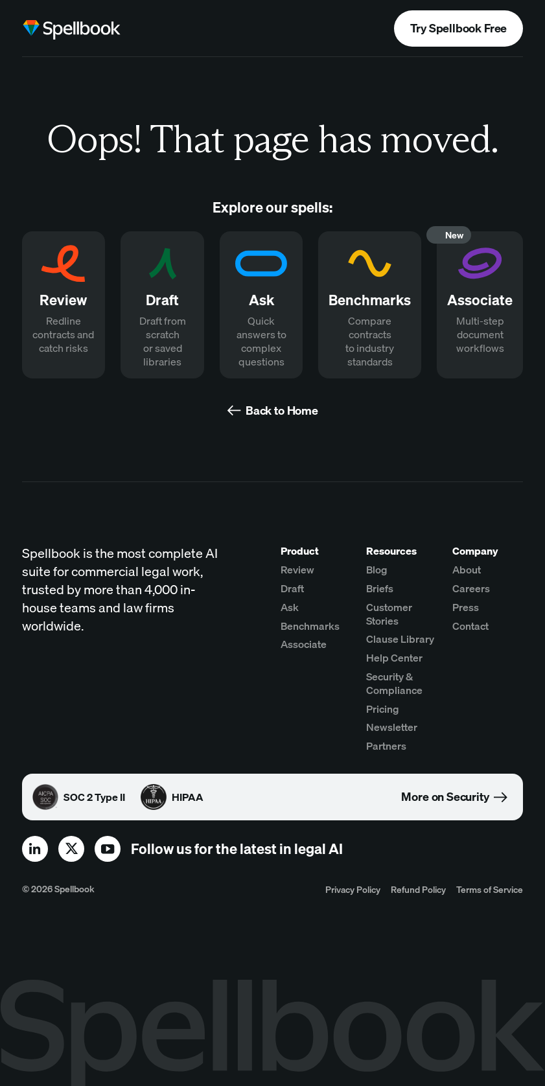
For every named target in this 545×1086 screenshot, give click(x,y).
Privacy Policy (352, 889)
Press (465, 607)
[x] (71, 849)
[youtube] (108, 849)
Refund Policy (418, 889)
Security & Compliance (394, 683)
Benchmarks (310, 626)
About (466, 569)
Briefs (379, 588)
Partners (386, 745)
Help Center (394, 657)
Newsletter (391, 727)
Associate (304, 644)
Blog (377, 569)
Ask (290, 607)
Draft (292, 588)
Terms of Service (489, 889)
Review (297, 569)
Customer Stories (389, 614)
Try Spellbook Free (458, 28)
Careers (471, 588)
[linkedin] (35, 849)
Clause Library (400, 638)
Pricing (382, 708)
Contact (470, 626)
